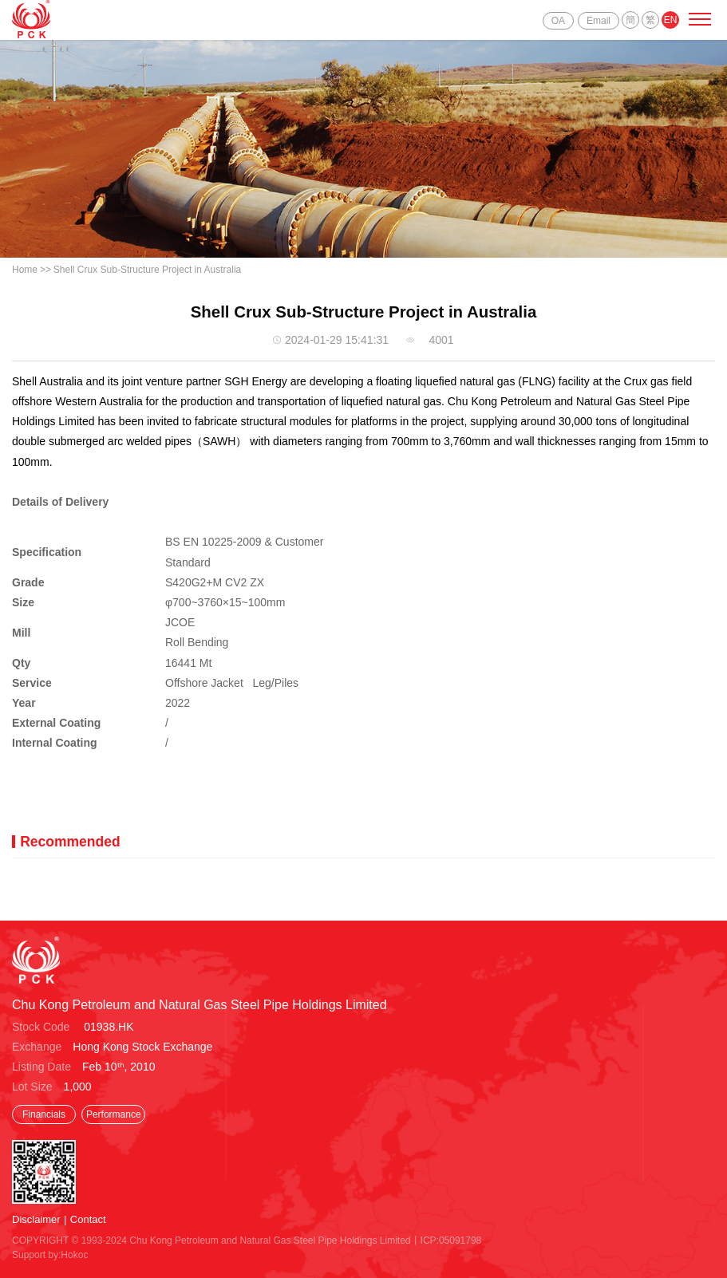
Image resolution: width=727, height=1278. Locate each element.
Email (598, 20)
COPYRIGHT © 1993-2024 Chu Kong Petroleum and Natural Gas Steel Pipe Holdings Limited (211, 1240)
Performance (113, 1114)
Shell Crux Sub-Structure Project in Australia (147, 269)
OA (558, 20)
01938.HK (108, 1026)
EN (671, 20)
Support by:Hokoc (50, 1254)
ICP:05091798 (451, 1240)
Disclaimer (36, 1219)
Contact (88, 1219)
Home (25, 269)
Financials (43, 1114)
